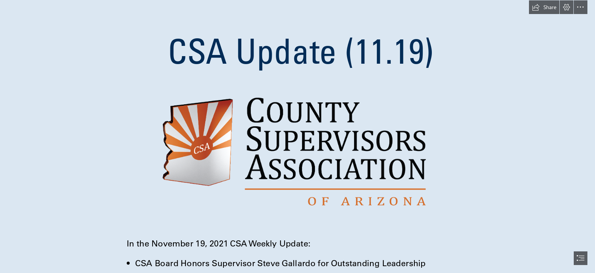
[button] (544, 7)
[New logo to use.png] (297, 151)
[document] (297, 136)
